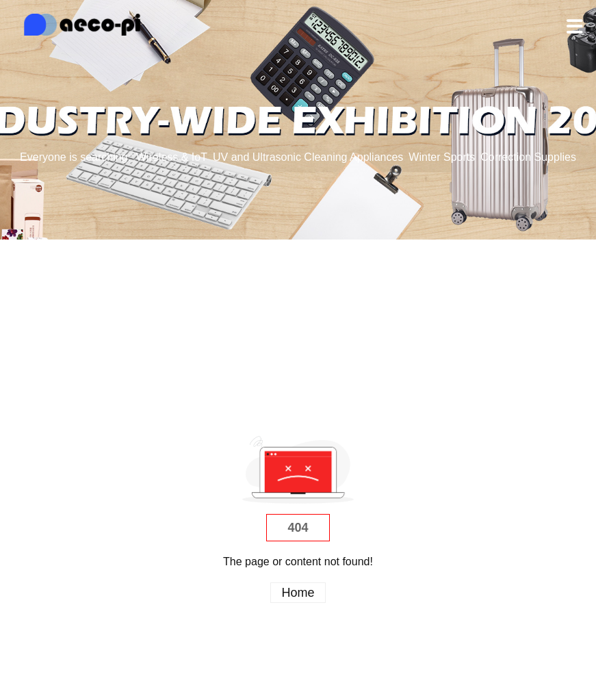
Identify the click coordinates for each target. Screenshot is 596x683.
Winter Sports (442, 157)
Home (297, 593)
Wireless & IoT (171, 157)
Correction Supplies (528, 157)
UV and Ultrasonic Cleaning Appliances (308, 157)
